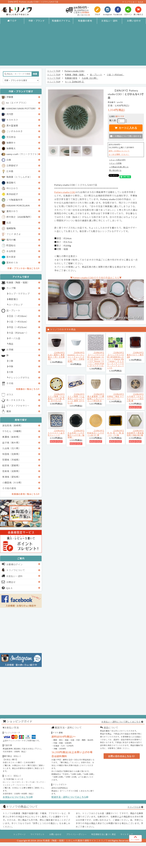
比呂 (8, 222)
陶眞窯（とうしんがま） (19, 177)
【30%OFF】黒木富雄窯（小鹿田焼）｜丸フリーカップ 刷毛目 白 (95, 397)
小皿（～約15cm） (19, 321)
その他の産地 (9, 488)
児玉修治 (11, 137)
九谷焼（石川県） (11, 448)
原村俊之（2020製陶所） (19, 217)
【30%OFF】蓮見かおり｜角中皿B (135, 354)
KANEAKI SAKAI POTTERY (21, 108)
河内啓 (9, 114)
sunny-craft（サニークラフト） (22, 154)
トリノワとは (128, 2)
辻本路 (9, 171)
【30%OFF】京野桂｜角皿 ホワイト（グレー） (115, 396)
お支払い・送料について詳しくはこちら (121, 721)
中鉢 (11, 366)
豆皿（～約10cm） (19, 316)
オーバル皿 (14, 338)
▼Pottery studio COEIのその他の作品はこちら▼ (96, 277)
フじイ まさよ (13, 234)
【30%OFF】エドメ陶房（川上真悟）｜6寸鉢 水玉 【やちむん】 (56, 397)
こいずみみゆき (14, 131)
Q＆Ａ (7, 588)
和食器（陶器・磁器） (18, 282)
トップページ (19, 834)
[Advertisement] (73, 46)
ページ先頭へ (135, 838)
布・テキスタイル (15, 400)
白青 (8, 159)
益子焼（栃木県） (11, 442)
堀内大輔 (11, 239)
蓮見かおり (12, 211)
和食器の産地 (85, 20)
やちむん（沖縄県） (12, 431)
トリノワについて (15, 570)
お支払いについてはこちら (18, 797)
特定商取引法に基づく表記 (103, 834)
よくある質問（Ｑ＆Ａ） (119, 154)
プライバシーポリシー (76, 834)
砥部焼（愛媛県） (11, 465)
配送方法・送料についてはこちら (69, 797)
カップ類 (11, 288)
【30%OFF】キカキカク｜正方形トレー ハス (56, 433)
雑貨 (8, 411)
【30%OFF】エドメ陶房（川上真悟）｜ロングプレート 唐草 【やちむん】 (76, 398)
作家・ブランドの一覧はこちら (23, 268)
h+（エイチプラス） (17, 102)
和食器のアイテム (61, 20)
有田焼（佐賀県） (11, 454)
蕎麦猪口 (13, 299)
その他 (9, 383)
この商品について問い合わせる (125, 136)
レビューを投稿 (115, 163)
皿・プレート (13, 310)
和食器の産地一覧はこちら (25, 493)
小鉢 (11, 361)
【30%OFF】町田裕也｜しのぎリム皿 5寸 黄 (95, 433)
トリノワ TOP (53, 71)
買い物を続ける (115, 170)
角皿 (11, 344)
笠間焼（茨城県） (11, 459)
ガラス (9, 394)
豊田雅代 (11, 182)
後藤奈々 (11, 142)
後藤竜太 (11, 148)
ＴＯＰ (12, 20)
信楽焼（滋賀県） (11, 471)
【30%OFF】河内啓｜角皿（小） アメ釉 (115, 433)
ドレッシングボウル (19, 377)
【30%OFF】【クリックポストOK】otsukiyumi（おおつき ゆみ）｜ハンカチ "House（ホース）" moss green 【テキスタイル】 (95, 359)
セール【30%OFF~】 (74, 81)
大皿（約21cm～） (19, 332)
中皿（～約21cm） (19, 327)
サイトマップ (126, 834)
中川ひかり (12, 188)
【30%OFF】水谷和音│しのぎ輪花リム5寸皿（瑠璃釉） (76, 434)
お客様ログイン (12, 564)
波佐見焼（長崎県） (12, 425)
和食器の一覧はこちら (27, 388)
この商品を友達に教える (118, 167)
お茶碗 (9, 349)
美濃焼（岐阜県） (11, 437)
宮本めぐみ (12, 262)
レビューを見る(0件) (117, 160)
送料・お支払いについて (119, 151)
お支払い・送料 (109, 20)
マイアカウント (37, 834)
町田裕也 (11, 245)
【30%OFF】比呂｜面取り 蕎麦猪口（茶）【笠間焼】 (56, 355)
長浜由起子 (12, 194)
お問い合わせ (134, 20)
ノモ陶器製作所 (14, 199)
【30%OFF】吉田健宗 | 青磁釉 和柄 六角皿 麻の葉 (135, 433)
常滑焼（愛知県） (11, 476)
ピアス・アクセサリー (17, 405)
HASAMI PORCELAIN (18, 205)
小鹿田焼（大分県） (12, 482)
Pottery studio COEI (74, 71)
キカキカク (12, 119)
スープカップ (16, 304)
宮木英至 (11, 256)
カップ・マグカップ (19, 293)
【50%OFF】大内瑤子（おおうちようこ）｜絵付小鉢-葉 (135, 397)
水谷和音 (11, 251)
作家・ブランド (37, 20)
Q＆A (140, 2)
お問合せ (9, 582)
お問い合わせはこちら (121, 756)
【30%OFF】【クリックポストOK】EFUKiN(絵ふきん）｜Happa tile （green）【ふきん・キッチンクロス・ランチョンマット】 (115, 360)
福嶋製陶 (11, 228)
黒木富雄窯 (12, 125)
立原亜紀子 (12, 165)
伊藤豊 (9, 97)
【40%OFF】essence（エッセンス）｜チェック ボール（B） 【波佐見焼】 (76, 356)
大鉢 (11, 372)
